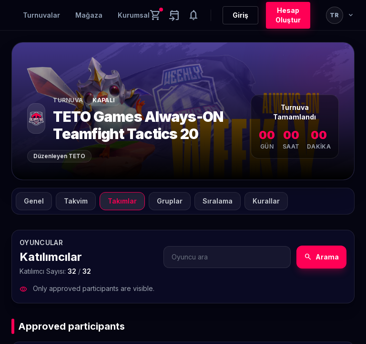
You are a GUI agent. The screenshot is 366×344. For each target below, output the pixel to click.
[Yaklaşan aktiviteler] (174, 15)
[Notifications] (193, 15)
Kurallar (266, 201)
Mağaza (88, 15)
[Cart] (155, 15)
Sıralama (218, 201)
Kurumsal (134, 15)
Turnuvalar (41, 15)
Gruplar (170, 201)
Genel (34, 201)
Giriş (240, 15)
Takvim (76, 201)
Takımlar (122, 201)
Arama (321, 257)
